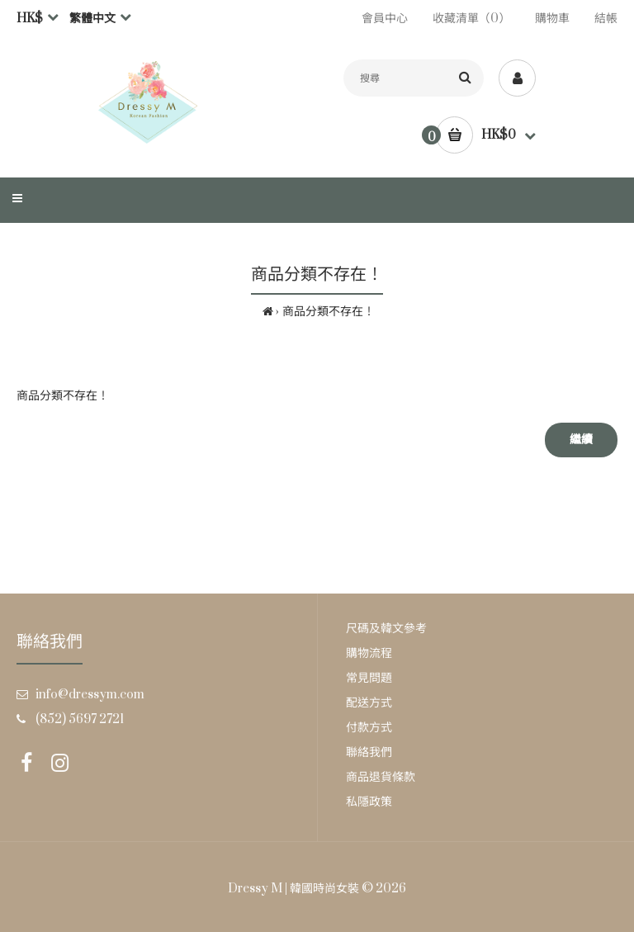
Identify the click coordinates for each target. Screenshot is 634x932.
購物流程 (369, 653)
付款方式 (369, 728)
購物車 (552, 18)
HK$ (30, 18)
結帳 (605, 18)
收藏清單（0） (471, 18)
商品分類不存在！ (328, 311)
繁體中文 (92, 18)
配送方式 (369, 703)
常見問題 (369, 678)
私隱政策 (369, 802)
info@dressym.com (89, 695)
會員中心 (385, 18)
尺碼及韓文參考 (386, 628)
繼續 (581, 439)
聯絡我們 (369, 752)
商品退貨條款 (380, 777)
